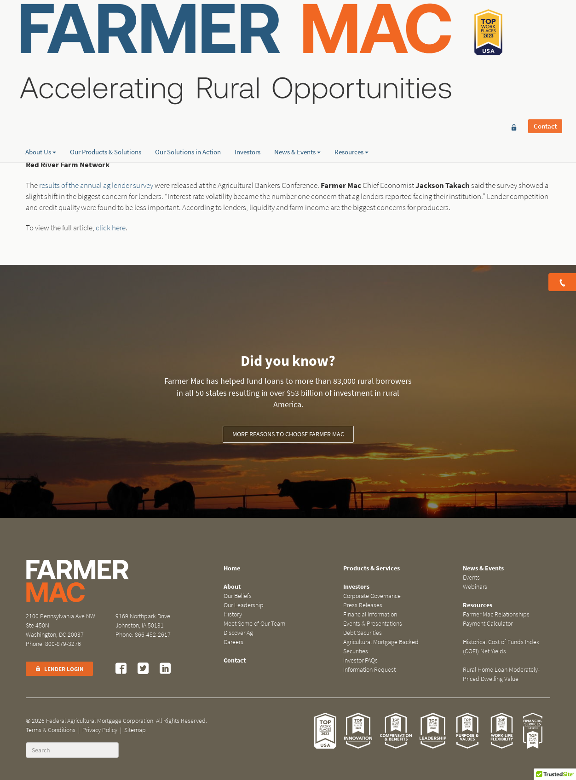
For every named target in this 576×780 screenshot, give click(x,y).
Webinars (475, 586)
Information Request (369, 669)
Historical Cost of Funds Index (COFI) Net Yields (501, 647)
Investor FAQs (360, 660)
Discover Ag (238, 632)
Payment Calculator (488, 623)
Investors (247, 97)
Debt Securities (362, 632)
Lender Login (59, 669)
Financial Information (370, 614)
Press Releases (362, 605)
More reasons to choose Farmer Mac (288, 434)
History (233, 614)
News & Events (297, 97)
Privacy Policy (99, 730)
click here (111, 228)
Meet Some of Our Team (254, 623)
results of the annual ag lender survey (96, 185)
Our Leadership (244, 605)
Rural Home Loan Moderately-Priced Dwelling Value (501, 674)
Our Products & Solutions (105, 97)
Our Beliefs (238, 596)
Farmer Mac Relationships (496, 614)
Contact (545, 21)
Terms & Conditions (50, 730)
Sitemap (135, 730)
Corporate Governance (372, 596)
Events (471, 577)
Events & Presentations (372, 623)
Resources (351, 97)
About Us (40, 97)
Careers (233, 642)
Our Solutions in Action (188, 97)
